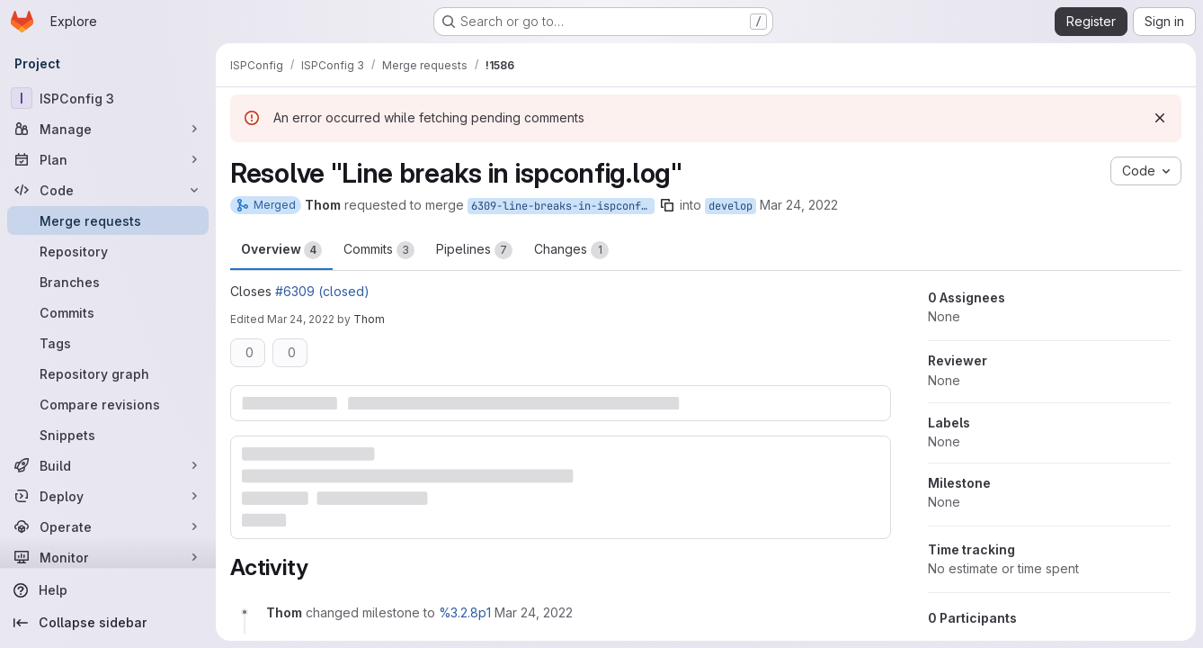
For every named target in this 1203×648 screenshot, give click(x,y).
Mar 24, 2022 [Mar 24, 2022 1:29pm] (300, 319)
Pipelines (474, 250)
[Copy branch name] (667, 205)
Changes (571, 250)
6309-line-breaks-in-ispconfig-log (563, 206)
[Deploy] (108, 496)
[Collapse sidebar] (108, 622)
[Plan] (108, 159)
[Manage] (108, 128)
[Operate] (108, 526)
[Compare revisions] (108, 404)
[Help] (108, 590)
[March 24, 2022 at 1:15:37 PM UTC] (534, 612)
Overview (281, 250)
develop (730, 206)
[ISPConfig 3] (108, 98)
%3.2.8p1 (465, 612)
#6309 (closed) (322, 291)
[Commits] (108, 312)
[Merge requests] (108, 220)
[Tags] (108, 342)
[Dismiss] (1160, 118)
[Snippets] (108, 434)
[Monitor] (108, 557)
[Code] (108, 190)
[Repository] (108, 251)
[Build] (108, 465)
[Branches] (108, 281)
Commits (378, 250)
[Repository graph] (108, 373)
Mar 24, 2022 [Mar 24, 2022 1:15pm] (799, 204)
